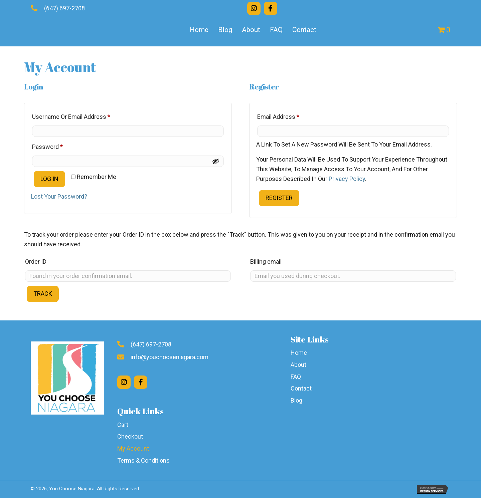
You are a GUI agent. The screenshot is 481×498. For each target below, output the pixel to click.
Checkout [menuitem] (130, 436)
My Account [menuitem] (133, 448)
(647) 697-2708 (64, 8)
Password (59, 145)
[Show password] (215, 161)
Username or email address (83, 115)
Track (42, 293)
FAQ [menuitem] (276, 30)
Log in (49, 178)
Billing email (266, 261)
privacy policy (347, 178)
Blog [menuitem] (225, 30)
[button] (254, 8)
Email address (290, 115)
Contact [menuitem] (304, 30)
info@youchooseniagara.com (169, 356)
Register (279, 197)
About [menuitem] (251, 30)
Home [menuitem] (199, 30)
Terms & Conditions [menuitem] (143, 460)
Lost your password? (59, 196)
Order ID (35, 261)
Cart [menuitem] (122, 424)
